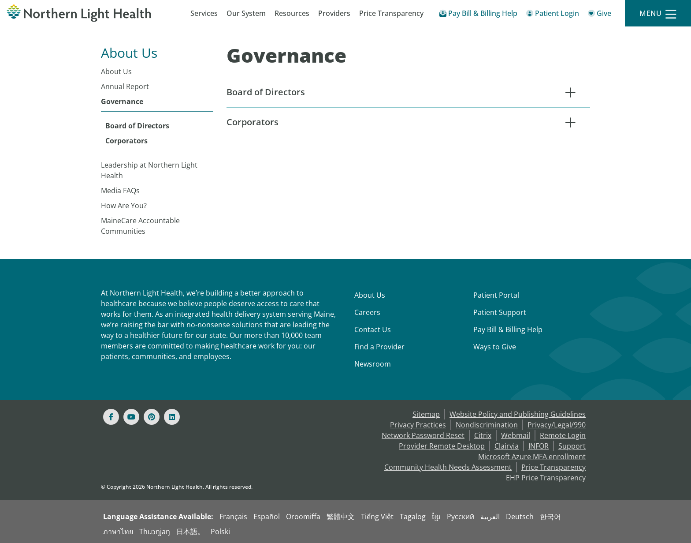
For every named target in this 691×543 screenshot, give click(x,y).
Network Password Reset (423, 435)
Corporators (126, 141)
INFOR (538, 446)
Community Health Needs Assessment (448, 467)
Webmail (515, 435)
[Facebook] (111, 417)
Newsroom (372, 364)
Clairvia (506, 446)
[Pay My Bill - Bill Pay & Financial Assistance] (478, 14)
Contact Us (372, 329)
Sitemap (426, 414)
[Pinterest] (152, 417)
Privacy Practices (418, 425)
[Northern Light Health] (86, 13)
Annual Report (125, 86)
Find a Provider (379, 347)
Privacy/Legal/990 (557, 425)
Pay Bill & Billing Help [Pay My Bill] (507, 329)
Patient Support (499, 312)
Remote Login (563, 435)
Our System (246, 13)
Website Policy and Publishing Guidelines (518, 414)
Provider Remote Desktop (442, 446)
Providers (334, 13)
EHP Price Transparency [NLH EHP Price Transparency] (546, 478)
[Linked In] (172, 417)
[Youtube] (131, 417)
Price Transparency (391, 13)
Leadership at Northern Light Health (149, 170)
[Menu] (658, 13)
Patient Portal (496, 295)
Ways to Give (494, 347)
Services (204, 13)
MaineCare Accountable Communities (140, 226)
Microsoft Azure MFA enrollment (532, 456)
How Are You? (124, 205)
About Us (116, 71)
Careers (367, 312)
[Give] (599, 14)
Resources (292, 13)
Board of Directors (137, 126)
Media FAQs (120, 190)
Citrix (482, 435)
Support (572, 446)
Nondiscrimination (487, 425)
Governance (122, 101)
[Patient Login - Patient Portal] (552, 14)
